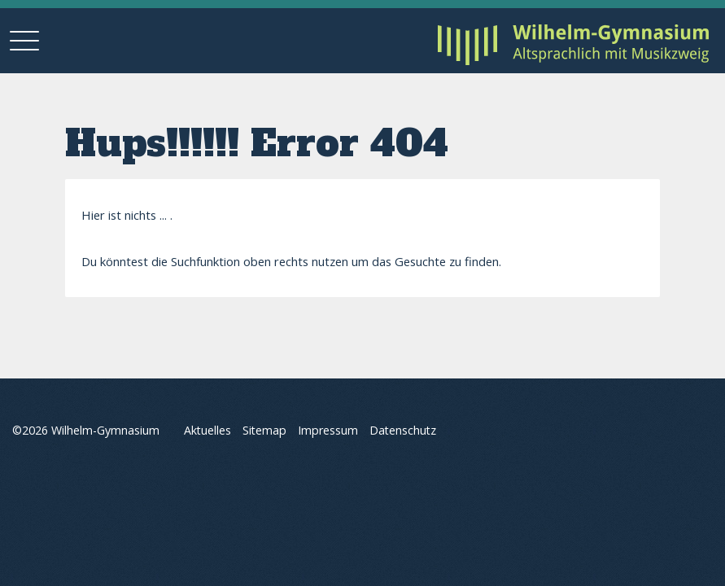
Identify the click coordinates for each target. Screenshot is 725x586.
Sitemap (264, 431)
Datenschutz (402, 431)
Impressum (328, 431)
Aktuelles (207, 431)
